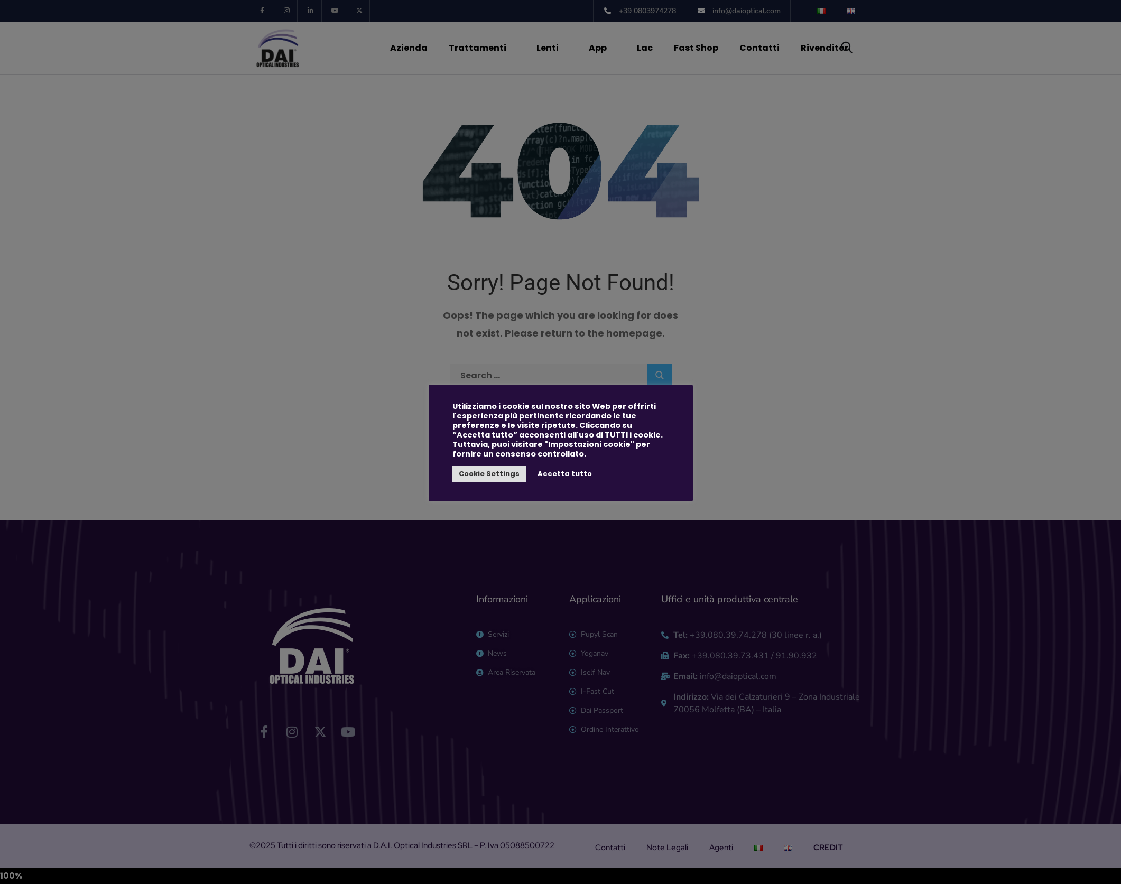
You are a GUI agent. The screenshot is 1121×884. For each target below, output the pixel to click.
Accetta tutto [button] (565, 474)
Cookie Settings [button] (489, 474)
